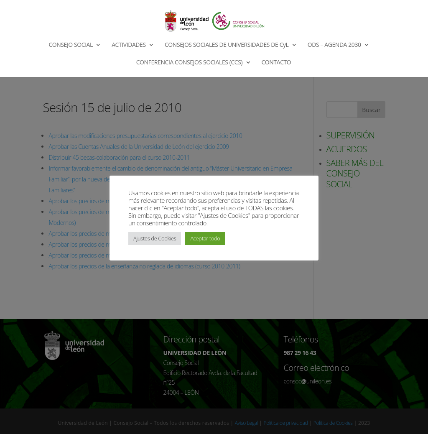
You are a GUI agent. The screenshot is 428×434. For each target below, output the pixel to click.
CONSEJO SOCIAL (70, 45)
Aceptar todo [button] (205, 238)
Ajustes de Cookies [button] (154, 238)
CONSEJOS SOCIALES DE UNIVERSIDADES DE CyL (227, 45)
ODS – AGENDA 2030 (334, 45)
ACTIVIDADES (129, 45)
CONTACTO (276, 62)
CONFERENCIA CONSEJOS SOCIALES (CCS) (189, 62)
